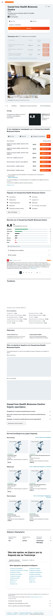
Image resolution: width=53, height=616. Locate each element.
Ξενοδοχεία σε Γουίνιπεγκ (23, 614)
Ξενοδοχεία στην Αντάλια (34, 570)
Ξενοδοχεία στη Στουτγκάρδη (35, 576)
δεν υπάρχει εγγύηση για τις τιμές (35, 596)
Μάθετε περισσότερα (13, 177)
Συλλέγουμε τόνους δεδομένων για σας (29, 603)
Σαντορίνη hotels (13, 583)
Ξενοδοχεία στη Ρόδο (14, 578)
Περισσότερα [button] (34, 268)
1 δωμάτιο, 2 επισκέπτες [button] (15, 24)
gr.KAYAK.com (9, 612)
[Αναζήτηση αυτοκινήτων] (2, 12)
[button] (2, 2)
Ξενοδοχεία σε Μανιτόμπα (12, 614)
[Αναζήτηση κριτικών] (30, 246)
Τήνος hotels (32, 580)
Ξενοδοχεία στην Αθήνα (15, 572)
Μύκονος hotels (32, 578)
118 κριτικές (15, 16)
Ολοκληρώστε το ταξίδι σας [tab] (28, 560)
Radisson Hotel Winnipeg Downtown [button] (37, 484)
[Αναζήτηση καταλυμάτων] (2, 9)
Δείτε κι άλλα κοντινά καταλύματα (43, 437)
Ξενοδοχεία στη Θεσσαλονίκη (35, 572)
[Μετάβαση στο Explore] (2, 16)
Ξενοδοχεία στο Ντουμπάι (35, 574)
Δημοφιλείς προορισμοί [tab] (14, 560)
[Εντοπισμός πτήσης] (2, 18)
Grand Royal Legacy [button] (11, 455)
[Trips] (2, 25)
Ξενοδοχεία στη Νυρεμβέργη (16, 568)
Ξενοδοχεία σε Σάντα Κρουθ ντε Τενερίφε (19, 570)
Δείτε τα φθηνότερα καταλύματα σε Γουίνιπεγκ (40, 466)
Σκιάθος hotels (32, 582)
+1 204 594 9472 (12, 14)
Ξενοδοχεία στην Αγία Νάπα (16, 574)
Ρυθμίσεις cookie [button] (10, 185)
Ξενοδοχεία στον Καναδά (38, 612)
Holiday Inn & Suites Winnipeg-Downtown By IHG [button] (39, 456)
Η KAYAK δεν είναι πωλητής (29, 601)
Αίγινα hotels (13, 582)
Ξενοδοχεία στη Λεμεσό (15, 576)
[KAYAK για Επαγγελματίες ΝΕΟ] (2, 21)
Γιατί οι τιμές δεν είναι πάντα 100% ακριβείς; (29, 606)
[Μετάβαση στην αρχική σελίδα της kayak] (9, 2)
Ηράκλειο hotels (13, 580)
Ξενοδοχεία (16, 612)
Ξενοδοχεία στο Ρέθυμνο (34, 568)
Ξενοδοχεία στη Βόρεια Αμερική (26, 612)
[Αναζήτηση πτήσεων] (2, 6)
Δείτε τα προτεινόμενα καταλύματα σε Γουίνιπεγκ (42, 496)
